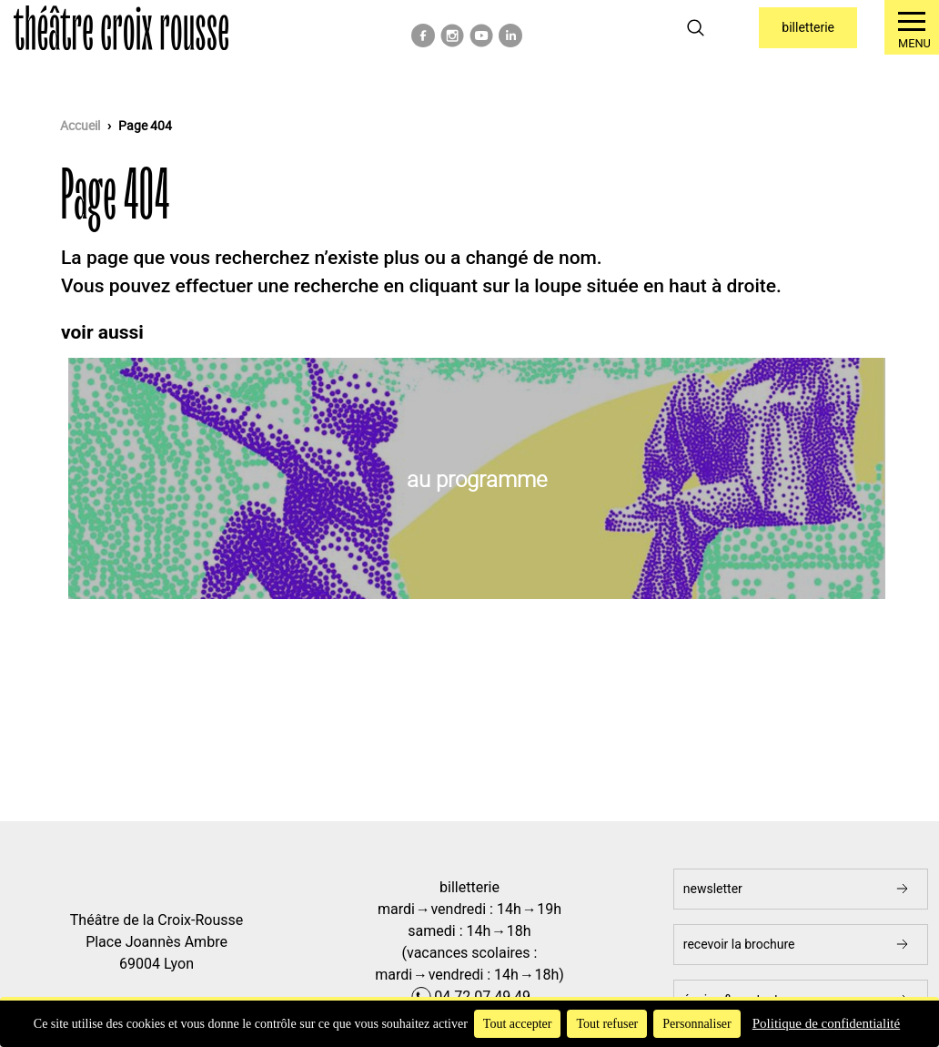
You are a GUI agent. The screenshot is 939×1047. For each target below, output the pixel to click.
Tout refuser (607, 1024)
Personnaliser (696, 1024)
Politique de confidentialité (826, 1023)
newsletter (712, 888)
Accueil (80, 125)
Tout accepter (517, 1024)
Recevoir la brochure (739, 944)
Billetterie (808, 27)
